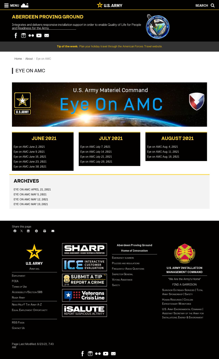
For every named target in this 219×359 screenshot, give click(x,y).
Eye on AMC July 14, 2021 (96, 151)
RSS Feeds (18, 322)
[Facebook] (15, 231)
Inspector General (122, 274)
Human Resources (172, 299)
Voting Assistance (122, 279)
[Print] (45, 231)
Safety (116, 285)
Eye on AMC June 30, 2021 (30, 166)
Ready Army (18, 297)
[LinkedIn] (28, 231)
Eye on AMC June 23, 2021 (30, 161)
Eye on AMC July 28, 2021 (96, 161)
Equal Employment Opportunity (29, 310)
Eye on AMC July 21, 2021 (96, 156)
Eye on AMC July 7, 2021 (95, 146)
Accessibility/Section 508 (27, 292)
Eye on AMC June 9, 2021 (29, 151)
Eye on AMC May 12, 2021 (31, 199)
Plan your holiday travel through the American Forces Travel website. (109, 46)
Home (18, 58)
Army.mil (34, 268)
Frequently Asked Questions (128, 268)
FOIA (15, 281)
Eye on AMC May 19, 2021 (31, 204)
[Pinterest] (36, 231)
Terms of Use (19, 286)
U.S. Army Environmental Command (182, 309)
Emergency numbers (123, 257)
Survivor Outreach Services (178, 290)
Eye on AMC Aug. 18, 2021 (163, 156)
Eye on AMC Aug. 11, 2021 (163, 151)
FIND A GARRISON (184, 284)
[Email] (53, 231)
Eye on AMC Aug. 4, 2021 (162, 146)
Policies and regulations (125, 263)
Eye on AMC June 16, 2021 (30, 156)
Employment (18, 275)
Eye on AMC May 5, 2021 (30, 194)
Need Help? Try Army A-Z (27, 304)
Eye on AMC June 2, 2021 (29, 146)
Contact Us (18, 328)
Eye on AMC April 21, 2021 (32, 189)
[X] (21, 231)
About (29, 58)
